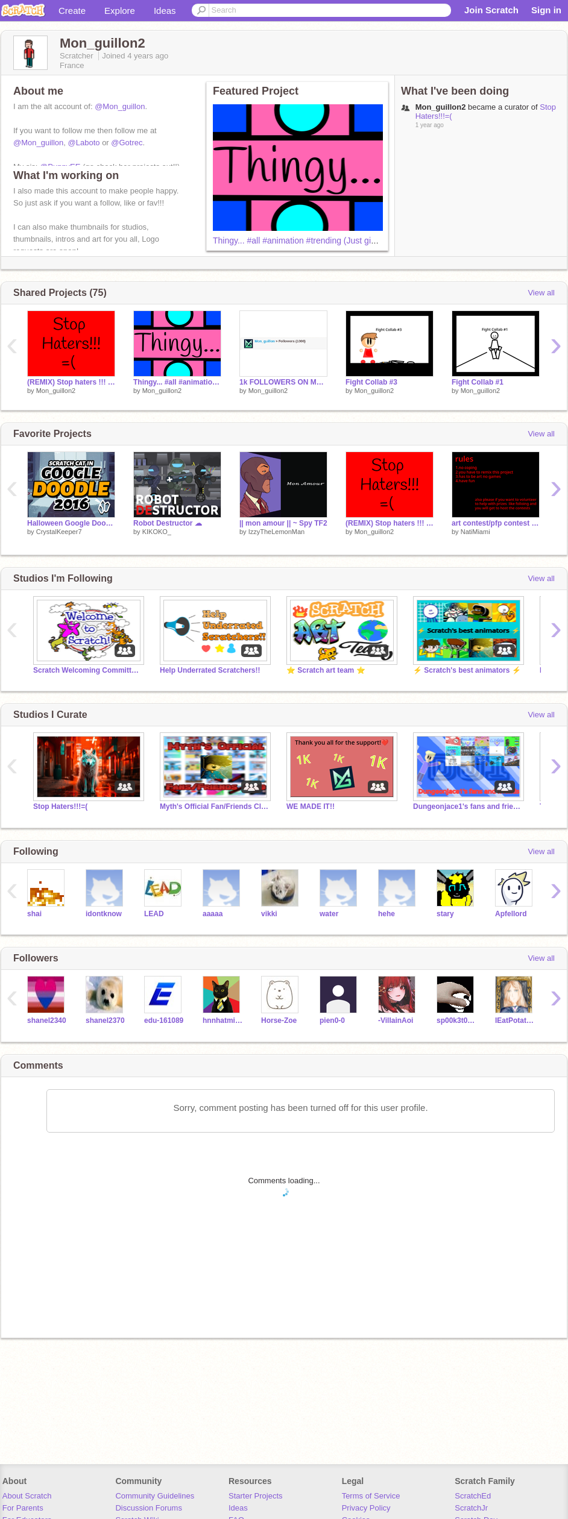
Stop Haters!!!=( (60, 806)
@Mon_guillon (120, 106)
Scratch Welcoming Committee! (87, 670)
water (329, 914)
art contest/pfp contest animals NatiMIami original (496, 523)
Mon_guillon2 (55, 390)
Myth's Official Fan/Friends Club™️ (214, 806)
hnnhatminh (223, 1020)
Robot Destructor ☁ (167, 523)
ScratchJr (471, 1507)
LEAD (154, 914)
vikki (269, 914)
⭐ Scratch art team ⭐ (325, 670)
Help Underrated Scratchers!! (210, 670)
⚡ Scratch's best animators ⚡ (467, 670)
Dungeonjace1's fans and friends (467, 806)
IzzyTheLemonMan (276, 531)
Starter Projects (256, 1495)
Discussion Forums (148, 1507)
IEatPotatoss (515, 1020)
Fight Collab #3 (371, 382)
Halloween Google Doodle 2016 (71, 523)
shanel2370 (105, 1020)
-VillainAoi (395, 1020)
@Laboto (84, 142)
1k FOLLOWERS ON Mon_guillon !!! (283, 382)
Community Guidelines (154, 1495)
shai (34, 914)
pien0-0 (332, 1020)
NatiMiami (475, 531)
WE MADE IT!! (310, 806)
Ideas (165, 10)
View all (541, 292)
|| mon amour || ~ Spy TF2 (283, 523)
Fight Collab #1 (477, 382)
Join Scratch (491, 10)
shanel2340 (46, 1020)
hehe (386, 914)
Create (72, 10)
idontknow (104, 914)
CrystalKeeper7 (59, 531)
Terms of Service (371, 1495)
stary (445, 914)
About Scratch (27, 1495)
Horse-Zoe (279, 1020)
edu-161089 (163, 1020)
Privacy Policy (366, 1507)
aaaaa (212, 914)
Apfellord (511, 914)
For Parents (22, 1507)
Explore (119, 10)
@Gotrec (126, 142)
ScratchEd (473, 1495)
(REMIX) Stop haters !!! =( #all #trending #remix (71, 382)
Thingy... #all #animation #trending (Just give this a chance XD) (331, 240)
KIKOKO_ (156, 531)
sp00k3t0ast (457, 1020)
